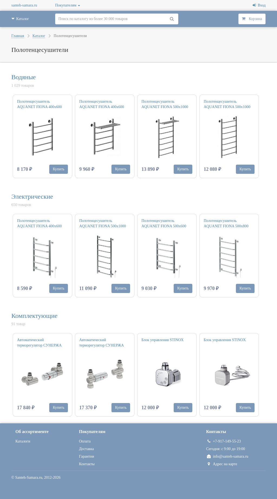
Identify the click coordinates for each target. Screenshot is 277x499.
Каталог (38, 36)
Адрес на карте (221, 464)
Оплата (85, 441)
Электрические (32, 196)
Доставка (86, 449)
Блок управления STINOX (162, 340)
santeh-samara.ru (24, 5)
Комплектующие (34, 315)
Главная (17, 36)
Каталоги (22, 441)
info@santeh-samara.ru (227, 456)
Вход (259, 5)
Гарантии (86, 456)
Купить (58, 169)
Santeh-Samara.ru (28, 477)
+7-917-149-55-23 (223, 441)
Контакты (87, 464)
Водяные (23, 77)
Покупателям (67, 5)
